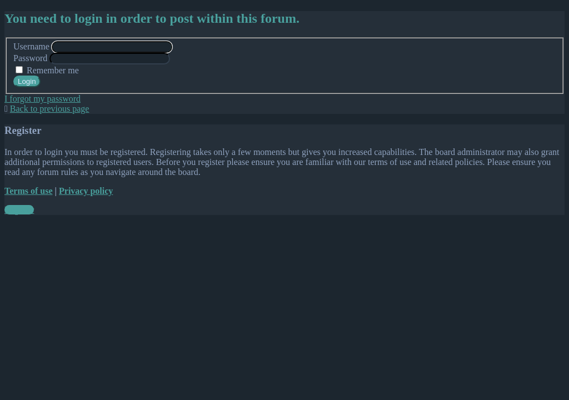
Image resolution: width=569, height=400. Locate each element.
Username (31, 46)
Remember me (47, 70)
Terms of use (28, 191)
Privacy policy (86, 191)
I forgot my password (42, 98)
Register (19, 209)
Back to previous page (49, 108)
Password (30, 58)
